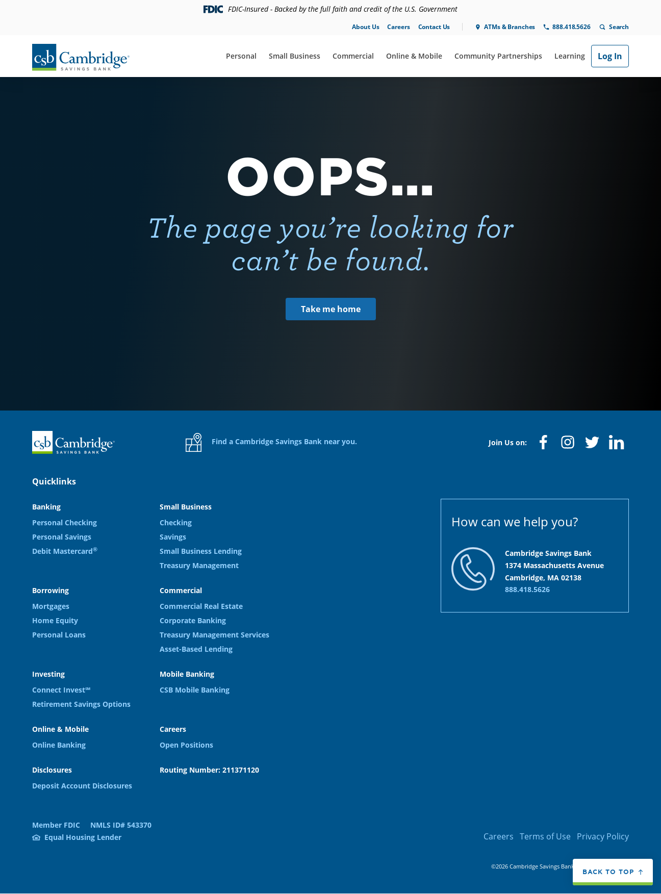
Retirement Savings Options (81, 704)
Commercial (353, 56)
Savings (173, 537)
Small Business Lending (201, 551)
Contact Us (434, 26)
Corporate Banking (193, 620)
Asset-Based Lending (196, 649)
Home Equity (55, 620)
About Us (365, 26)
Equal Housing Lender (82, 837)
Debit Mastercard (64, 551)
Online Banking (59, 745)
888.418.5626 (571, 26)
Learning (569, 56)
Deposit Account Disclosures (82, 785)
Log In (610, 56)
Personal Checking (64, 522)
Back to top (608, 872)
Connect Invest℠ (61, 690)
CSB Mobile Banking (195, 690)
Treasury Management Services (214, 635)
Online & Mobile (414, 56)
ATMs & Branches (509, 26)
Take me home (331, 309)
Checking (176, 522)
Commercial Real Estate (201, 606)
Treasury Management (199, 565)
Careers (398, 26)
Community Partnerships (498, 56)
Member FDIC (56, 825)
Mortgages (50, 606)
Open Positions (186, 745)
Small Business (294, 56)
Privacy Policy (603, 836)
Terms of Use (545, 836)
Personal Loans (59, 635)
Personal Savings (61, 537)
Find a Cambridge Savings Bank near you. (271, 442)
